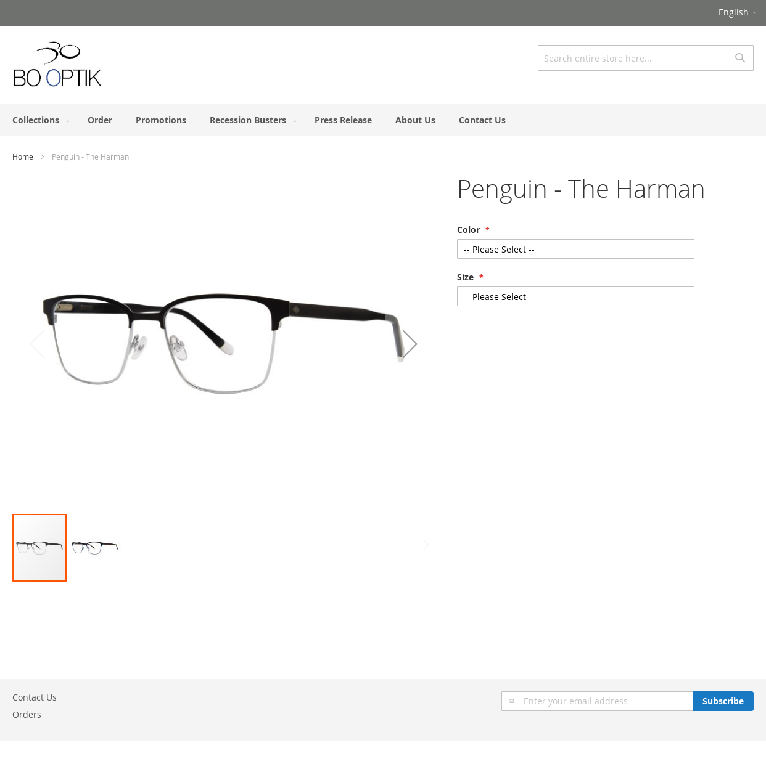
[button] (738, 13)
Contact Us (34, 697)
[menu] (383, 120)
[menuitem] (38, 120)
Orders (26, 714)
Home (22, 156)
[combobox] (646, 58)
